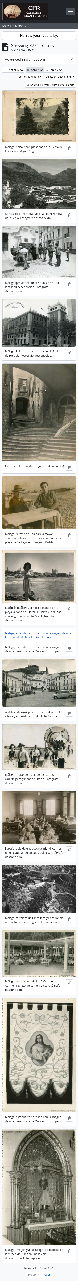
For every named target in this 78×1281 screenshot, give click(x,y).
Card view (35, 70)
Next (47, 1275)
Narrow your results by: (39, 35)
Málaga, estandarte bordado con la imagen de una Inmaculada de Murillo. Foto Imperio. (38, 635)
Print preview (13, 70)
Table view (54, 70)
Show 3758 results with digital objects (50, 85)
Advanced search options (25, 59)
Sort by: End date (29, 76)
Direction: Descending (59, 76)
